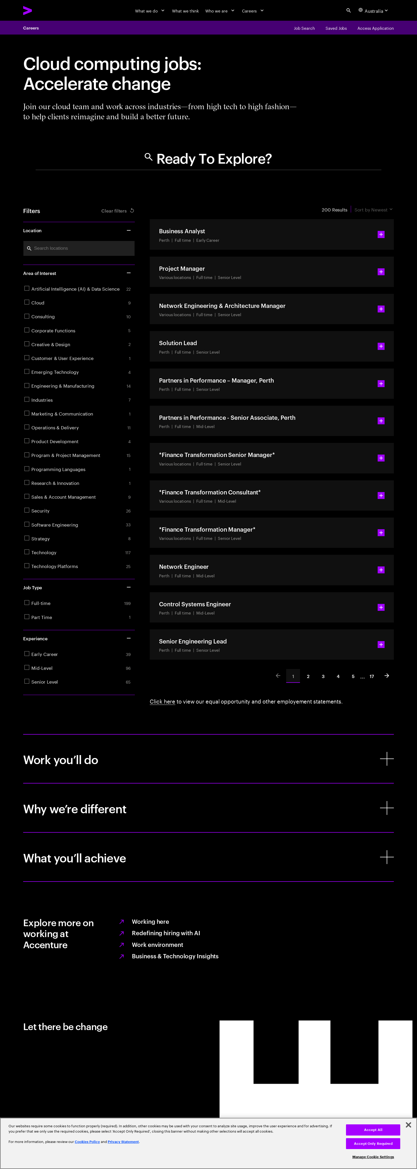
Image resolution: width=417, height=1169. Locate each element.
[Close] (408, 1125)
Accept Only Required (373, 1143)
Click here (162, 700)
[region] (208, 1143)
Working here (150, 921)
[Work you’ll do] (208, 759)
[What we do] (150, 10)
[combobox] (79, 248)
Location (77, 230)
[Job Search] (304, 28)
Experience (77, 638)
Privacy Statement (123, 1141)
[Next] (387, 676)
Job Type (77, 587)
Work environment (157, 944)
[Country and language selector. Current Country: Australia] (374, 10)
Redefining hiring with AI (166, 933)
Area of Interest (77, 273)
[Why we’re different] (208, 807)
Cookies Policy (87, 1141)
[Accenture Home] (41, 10)
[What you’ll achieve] (208, 857)
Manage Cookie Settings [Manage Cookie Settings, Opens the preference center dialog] (373, 1157)
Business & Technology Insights (175, 956)
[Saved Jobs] (336, 28)
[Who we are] (220, 10)
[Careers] (253, 10)
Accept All (373, 1130)
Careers (31, 28)
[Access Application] (375, 28)
